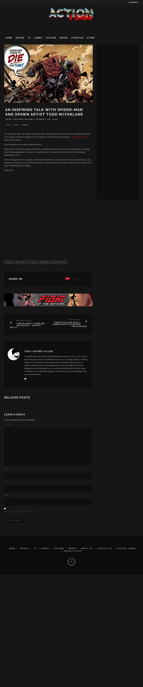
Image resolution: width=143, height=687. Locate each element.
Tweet (76, 279)
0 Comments (25, 125)
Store (91, 38)
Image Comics (21, 262)
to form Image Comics (78, 137)
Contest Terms (126, 549)
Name (6, 469)
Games (38, 38)
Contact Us (104, 549)
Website (7, 495)
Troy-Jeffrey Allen (19, 119)
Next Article (75, 319)
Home (9, 38)
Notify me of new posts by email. (19, 511)
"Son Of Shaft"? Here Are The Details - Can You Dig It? (27, 326)
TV (29, 38)
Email (7, 482)
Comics (8, 125)
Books (64, 38)
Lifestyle (77, 38)
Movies (20, 38)
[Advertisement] (24, 47)
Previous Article (24, 321)
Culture (51, 38)
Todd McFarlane (59, 262)
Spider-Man (44, 262)
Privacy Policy (73, 551)
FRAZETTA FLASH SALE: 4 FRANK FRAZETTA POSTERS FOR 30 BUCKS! (69, 325)
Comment (8, 424)
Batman (8, 262)
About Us (87, 549)
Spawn (33, 262)
